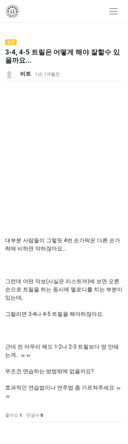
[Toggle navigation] (113, 11)
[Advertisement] (64, 145)
